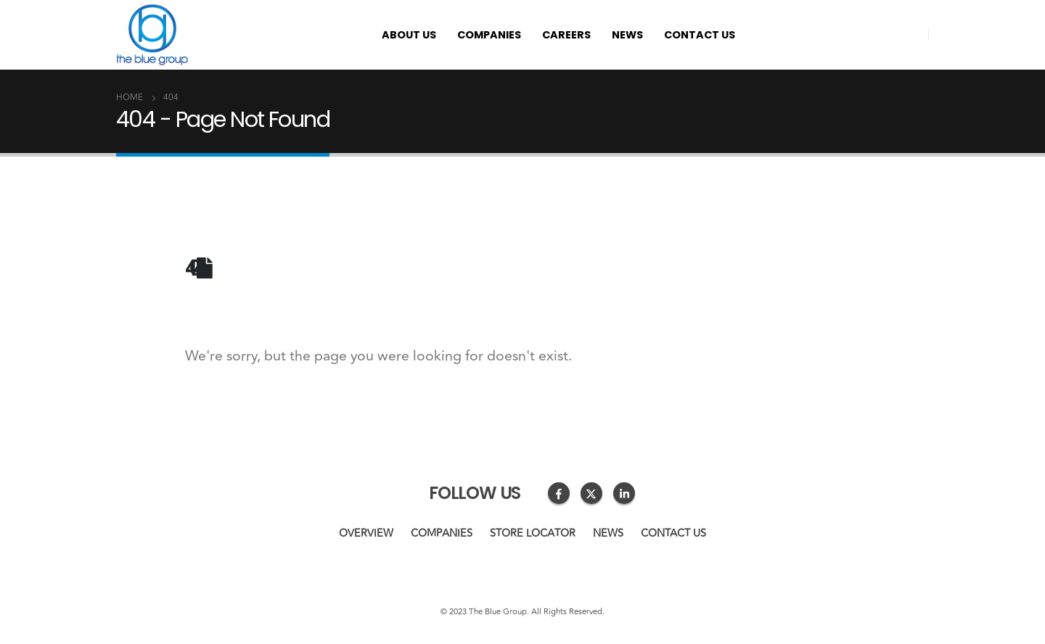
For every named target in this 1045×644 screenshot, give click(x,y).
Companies (489, 35)
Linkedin (624, 493)
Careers (566, 35)
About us (409, 35)
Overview (366, 533)
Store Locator (532, 533)
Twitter (591, 493)
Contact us (699, 35)
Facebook (559, 493)
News (627, 35)
